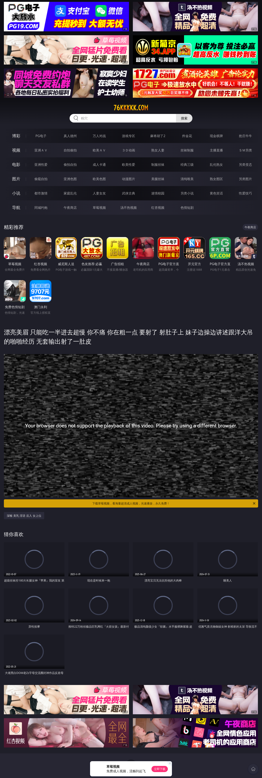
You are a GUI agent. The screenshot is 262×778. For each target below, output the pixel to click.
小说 (16, 193)
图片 (16, 179)
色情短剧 (187, 207)
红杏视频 (157, 207)
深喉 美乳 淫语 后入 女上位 (24, 516)
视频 (16, 150)
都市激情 (40, 193)
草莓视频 (99, 207)
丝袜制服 (187, 150)
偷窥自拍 (40, 179)
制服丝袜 (157, 164)
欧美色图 (99, 179)
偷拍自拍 (70, 164)
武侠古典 (128, 193)
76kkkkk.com (131, 108)
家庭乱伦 (70, 193)
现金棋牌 (216, 136)
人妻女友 (99, 193)
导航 (16, 207)
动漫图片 (128, 179)
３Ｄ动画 (128, 150)
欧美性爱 (128, 164)
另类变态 (245, 164)
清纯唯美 (187, 179)
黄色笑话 (216, 193)
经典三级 (187, 164)
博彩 (16, 136)
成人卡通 (99, 164)
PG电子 (40, 136)
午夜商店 (70, 207)
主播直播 (216, 150)
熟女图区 (216, 179)
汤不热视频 (128, 207)
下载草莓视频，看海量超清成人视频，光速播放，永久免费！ (174, 503)
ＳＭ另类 (245, 150)
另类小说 (187, 193)
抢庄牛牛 (245, 136)
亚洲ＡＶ (40, 150)
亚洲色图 (70, 179)
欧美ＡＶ (99, 150)
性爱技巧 (245, 193)
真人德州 (70, 136)
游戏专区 (128, 136)
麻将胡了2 (157, 136)
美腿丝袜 (157, 179)
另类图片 (245, 179)
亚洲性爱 (40, 164)
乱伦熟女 (216, 164)
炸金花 (187, 136)
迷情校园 (157, 193)
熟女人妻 (157, 150)
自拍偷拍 (70, 150)
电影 (16, 164)
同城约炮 (40, 207)
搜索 (184, 118)
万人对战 (99, 136)
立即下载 (159, 769)
